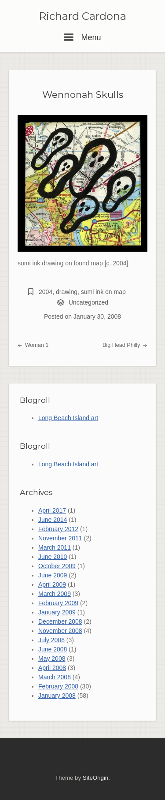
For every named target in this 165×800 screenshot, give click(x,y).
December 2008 (60, 621)
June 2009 (52, 575)
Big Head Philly (125, 345)
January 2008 (57, 695)
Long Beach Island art (68, 417)
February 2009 (58, 603)
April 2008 (52, 667)
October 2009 (57, 565)
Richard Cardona (82, 16)
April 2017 (52, 510)
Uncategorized (88, 302)
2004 (45, 291)
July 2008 (51, 640)
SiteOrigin (95, 777)
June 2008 (52, 649)
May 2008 (51, 658)
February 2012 (58, 528)
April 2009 (52, 584)
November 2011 (60, 538)
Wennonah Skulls (82, 94)
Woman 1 (33, 345)
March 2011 (54, 547)
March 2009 (54, 593)
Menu (82, 37)
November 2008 (60, 630)
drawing (66, 291)
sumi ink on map (103, 291)
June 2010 (52, 556)
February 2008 (58, 686)
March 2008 (54, 677)
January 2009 (57, 612)
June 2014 (52, 519)
